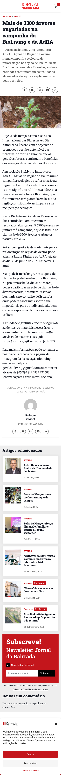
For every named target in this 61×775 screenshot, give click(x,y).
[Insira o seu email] (22, 673)
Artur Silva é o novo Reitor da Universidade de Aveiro (38, 468)
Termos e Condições (30, 771)
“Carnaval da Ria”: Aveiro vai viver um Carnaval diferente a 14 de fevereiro (39, 560)
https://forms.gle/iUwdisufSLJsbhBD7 (28, 341)
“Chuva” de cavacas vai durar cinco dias (38, 589)
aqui (5, 265)
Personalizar (30, 763)
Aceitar (30, 754)
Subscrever (46, 673)
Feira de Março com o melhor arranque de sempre (37, 497)
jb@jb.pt (30, 419)
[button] (56, 723)
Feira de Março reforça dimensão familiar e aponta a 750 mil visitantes (38, 528)
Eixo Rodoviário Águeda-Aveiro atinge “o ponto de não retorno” (39, 617)
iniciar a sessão (19, 703)
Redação (30, 415)
